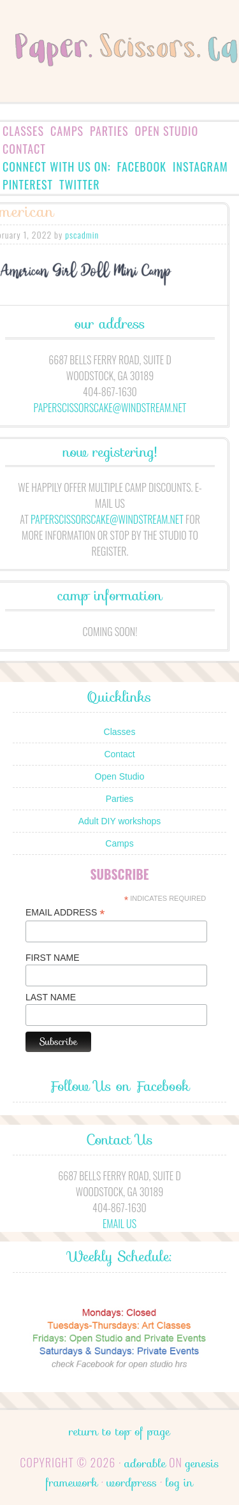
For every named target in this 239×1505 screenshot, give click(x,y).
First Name (52, 958)
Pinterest (28, 184)
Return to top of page (119, 1432)
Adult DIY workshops (119, 821)
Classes (23, 130)
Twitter (79, 184)
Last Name (50, 997)
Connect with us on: (57, 166)
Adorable (145, 1463)
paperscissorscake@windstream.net (110, 407)
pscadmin (82, 234)
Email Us (119, 1223)
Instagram (200, 166)
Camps (66, 130)
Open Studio (167, 130)
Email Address (65, 913)
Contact (24, 148)
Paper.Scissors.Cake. (119, 68)
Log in (179, 1483)
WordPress (131, 1483)
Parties (109, 130)
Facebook (141, 166)
